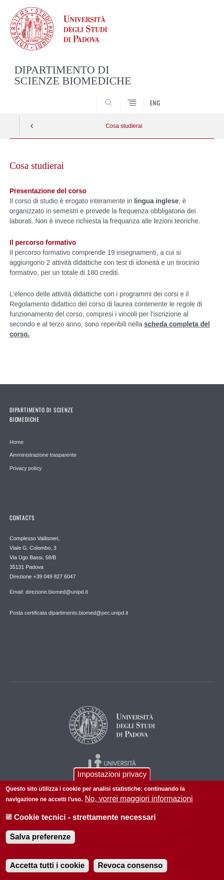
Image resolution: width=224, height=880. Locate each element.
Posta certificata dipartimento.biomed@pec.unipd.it (69, 613)
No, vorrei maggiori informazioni (139, 802)
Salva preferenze (40, 840)
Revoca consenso (130, 869)
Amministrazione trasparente (43, 455)
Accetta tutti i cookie (47, 869)
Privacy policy (26, 468)
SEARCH (196, 95)
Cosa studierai (124, 126)
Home (16, 442)
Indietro (32, 126)
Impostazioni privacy (112, 778)
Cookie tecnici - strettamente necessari (85, 820)
